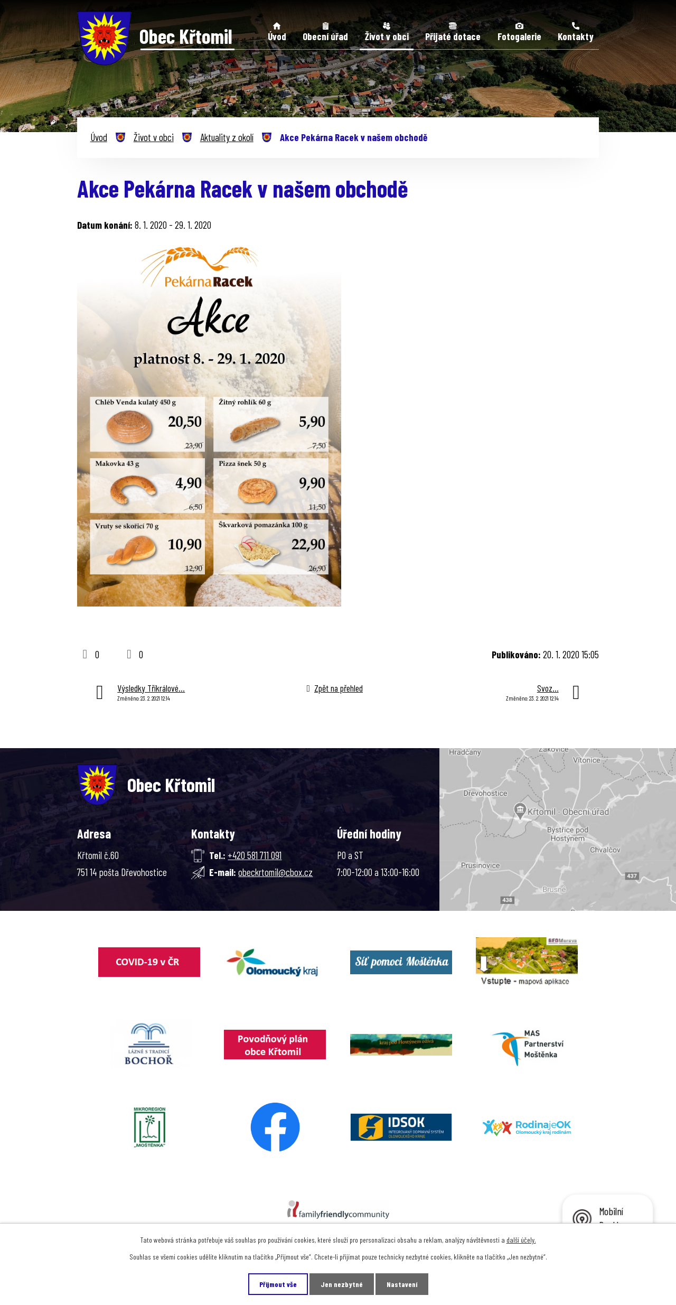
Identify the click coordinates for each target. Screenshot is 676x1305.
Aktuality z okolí (226, 137)
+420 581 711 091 (254, 855)
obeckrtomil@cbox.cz (275, 872)
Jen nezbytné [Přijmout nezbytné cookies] (342, 1284)
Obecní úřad (325, 36)
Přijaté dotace (453, 36)
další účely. (521, 1239)
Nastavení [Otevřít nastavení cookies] (402, 1284)
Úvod (277, 36)
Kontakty (576, 36)
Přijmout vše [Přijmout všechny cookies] (278, 1284)
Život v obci (387, 36)
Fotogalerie (519, 36)
